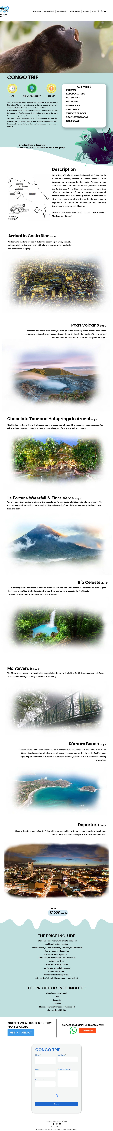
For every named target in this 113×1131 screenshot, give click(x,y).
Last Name (61, 1055)
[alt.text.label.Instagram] (102, 11)
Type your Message (64, 1069)
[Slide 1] (55, 69)
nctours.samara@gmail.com (57, 1121)
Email (37, 1069)
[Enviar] (56, 1104)
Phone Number (40, 1080)
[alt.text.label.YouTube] (105, 11)
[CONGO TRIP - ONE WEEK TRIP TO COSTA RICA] (12, 146)
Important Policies (56, 1127)
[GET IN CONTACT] (21, 1032)
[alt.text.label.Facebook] (98, 11)
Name (37, 1055)
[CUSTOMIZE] (87, 1030)
